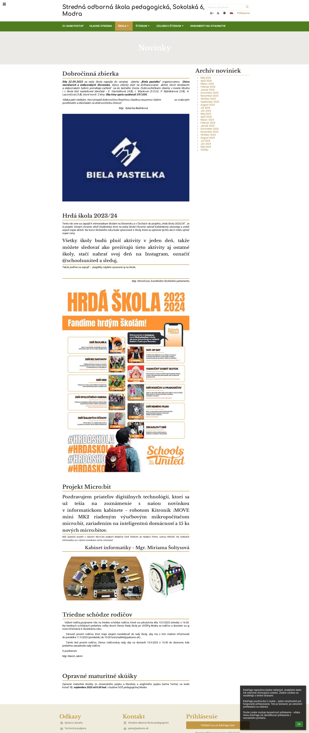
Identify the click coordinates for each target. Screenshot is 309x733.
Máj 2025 (206, 113)
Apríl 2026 (206, 80)
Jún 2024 (206, 143)
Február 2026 (208, 86)
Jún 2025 (206, 110)
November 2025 (209, 95)
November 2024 (209, 131)
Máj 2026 (206, 77)
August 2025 (208, 104)
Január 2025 (208, 125)
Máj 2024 (206, 146)
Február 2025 (208, 122)
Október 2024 (208, 134)
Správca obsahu (74, 722)
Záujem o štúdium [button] (170, 25)
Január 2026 (208, 89)
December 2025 (210, 92)
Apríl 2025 (206, 116)
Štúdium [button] (143, 25)
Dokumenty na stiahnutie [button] (208, 25)
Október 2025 (208, 98)
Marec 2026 (207, 83)
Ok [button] (299, 724)
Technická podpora (75, 728)
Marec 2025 (207, 119)
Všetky (204, 149)
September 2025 (210, 101)
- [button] (218, 13)
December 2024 (210, 128)
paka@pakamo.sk (138, 728)
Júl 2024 (205, 140)
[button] (231, 13)
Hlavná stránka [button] (100, 25)
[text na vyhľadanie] (228, 7)
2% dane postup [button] (72, 25)
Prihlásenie (243, 13)
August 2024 (208, 137)
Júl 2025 (205, 107)
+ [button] (212, 13)
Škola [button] (124, 25)
